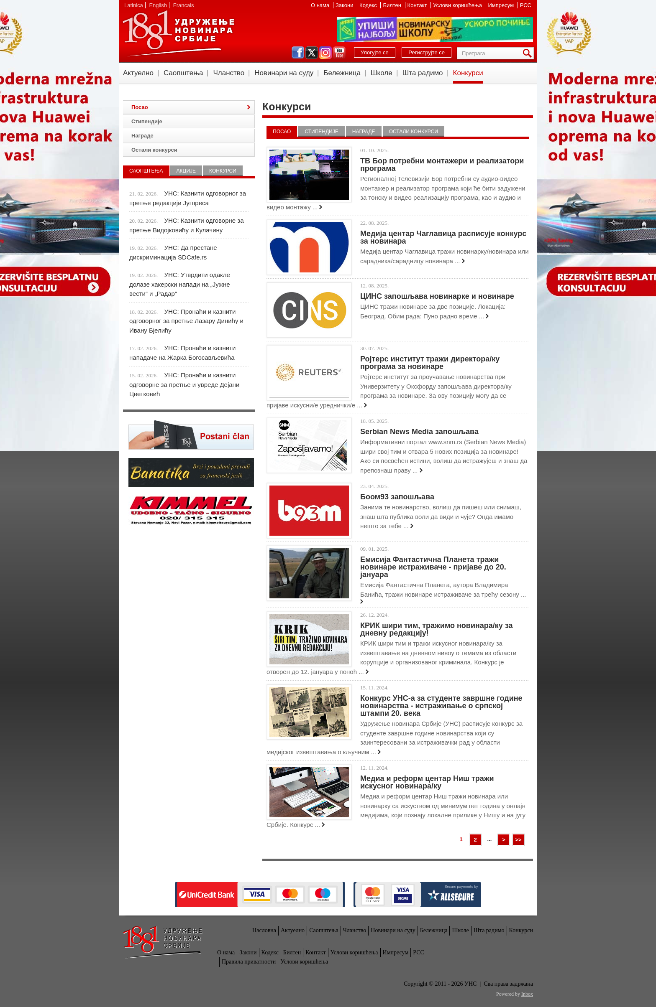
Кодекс (368, 5)
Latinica (133, 5)
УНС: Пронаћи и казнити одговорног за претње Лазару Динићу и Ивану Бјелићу (186, 321)
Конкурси (468, 73)
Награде (363, 131)
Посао (282, 131)
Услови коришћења (458, 5)
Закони (345, 5)
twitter (311, 52)
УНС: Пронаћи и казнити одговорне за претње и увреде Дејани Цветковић (184, 384)
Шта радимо (422, 73)
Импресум (501, 5)
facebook (298, 52)
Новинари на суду (283, 73)
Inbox (527, 994)
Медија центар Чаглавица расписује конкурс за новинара (443, 237)
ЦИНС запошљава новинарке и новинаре (437, 296)
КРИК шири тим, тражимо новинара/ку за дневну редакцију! (436, 629)
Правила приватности (249, 962)
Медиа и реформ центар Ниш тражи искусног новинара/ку (427, 782)
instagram (325, 52)
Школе (381, 73)
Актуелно (138, 73)
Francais (183, 5)
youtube (339, 52)
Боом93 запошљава (397, 497)
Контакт (417, 5)
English (158, 5)
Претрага (529, 53)
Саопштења (183, 73)
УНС (178, 33)
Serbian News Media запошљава (419, 431)
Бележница (342, 73)
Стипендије (321, 131)
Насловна (264, 930)
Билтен (392, 5)
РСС (525, 5)
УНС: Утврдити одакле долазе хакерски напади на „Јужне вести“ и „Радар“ (179, 284)
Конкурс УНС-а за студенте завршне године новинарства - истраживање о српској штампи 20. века (441, 705)
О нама (321, 5)
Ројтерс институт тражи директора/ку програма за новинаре (430, 363)
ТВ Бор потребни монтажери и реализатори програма (442, 165)
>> (518, 840)
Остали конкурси (413, 131)
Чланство (228, 73)
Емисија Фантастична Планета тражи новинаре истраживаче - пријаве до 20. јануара (433, 567)
